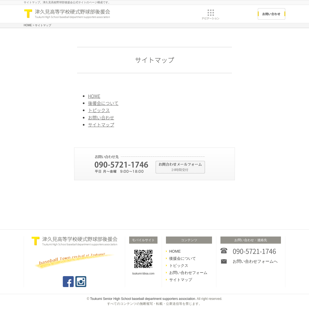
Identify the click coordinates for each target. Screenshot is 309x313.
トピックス (99, 110)
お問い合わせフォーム (188, 272)
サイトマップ (101, 124)
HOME (94, 96)
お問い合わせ (101, 117)
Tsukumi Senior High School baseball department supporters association (142, 299)
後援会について (103, 103)
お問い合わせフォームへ (255, 261)
